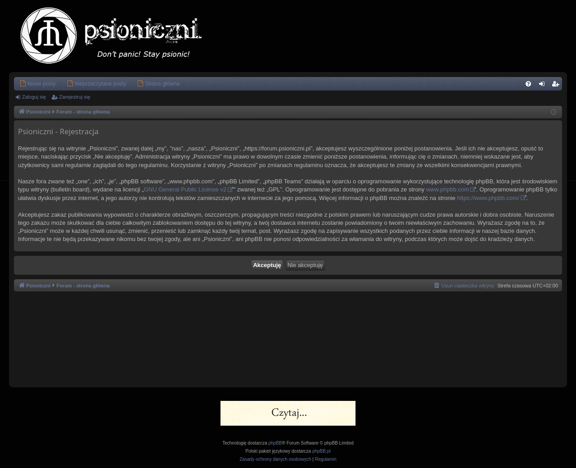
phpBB (275, 443)
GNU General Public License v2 (185, 189)
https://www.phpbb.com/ (488, 198)
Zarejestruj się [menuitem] (557, 86)
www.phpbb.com (447, 189)
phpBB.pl (321, 451)
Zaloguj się (34, 97)
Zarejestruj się (74, 97)
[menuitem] (37, 84)
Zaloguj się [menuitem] (544, 86)
